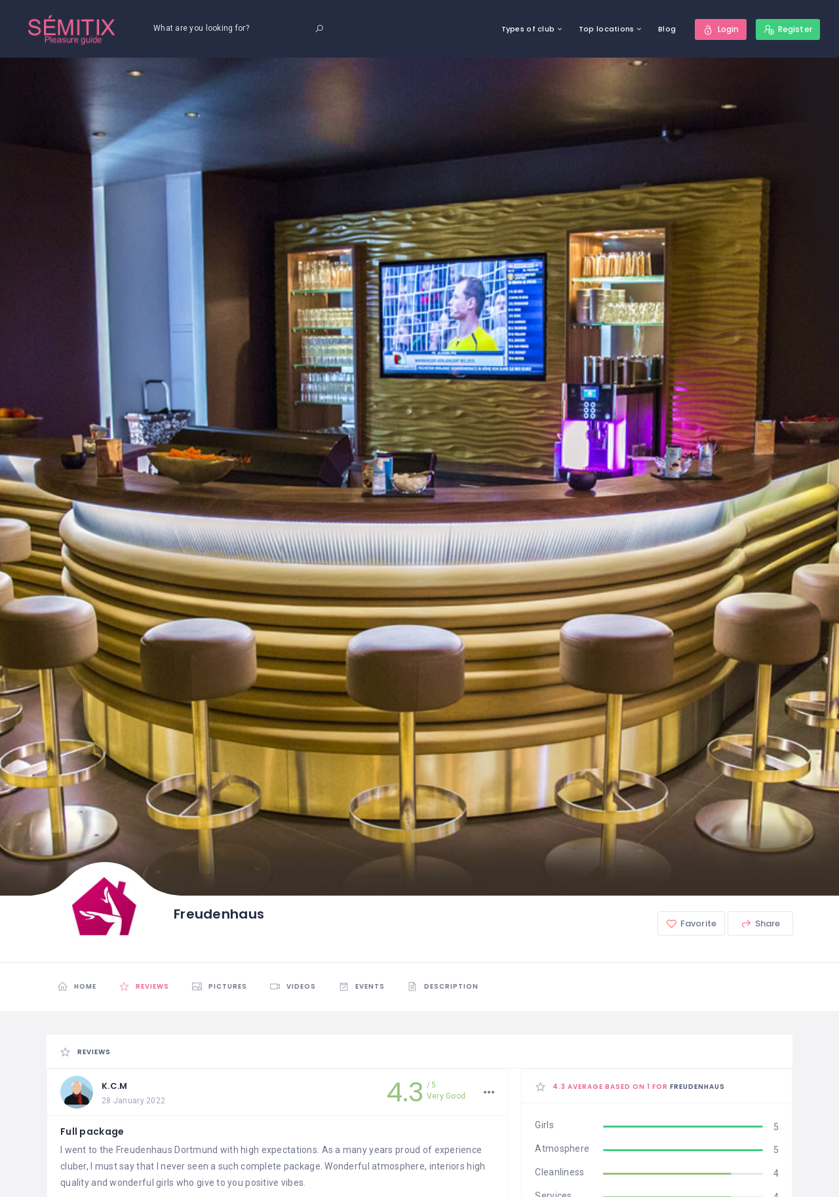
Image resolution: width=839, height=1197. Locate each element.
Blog (667, 29)
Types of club (528, 29)
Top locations (606, 29)
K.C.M (114, 1086)
